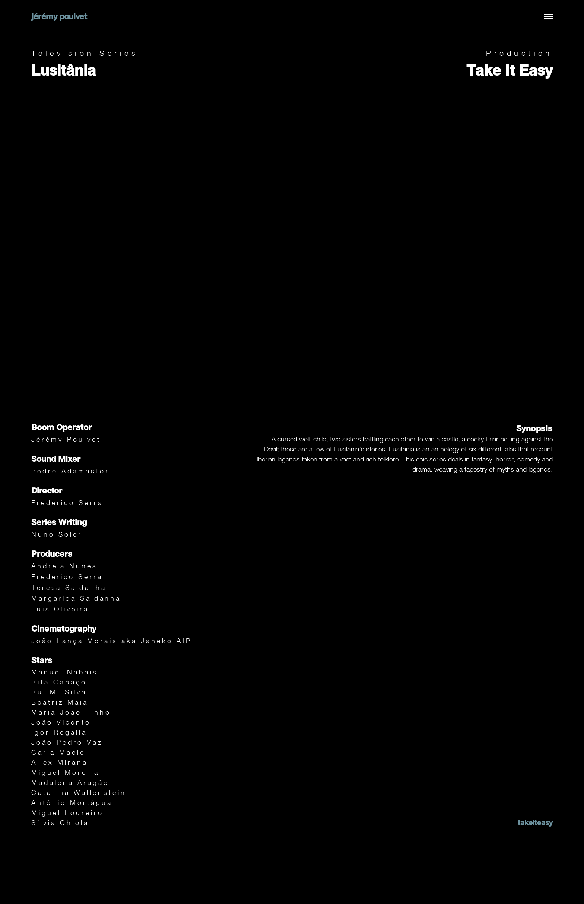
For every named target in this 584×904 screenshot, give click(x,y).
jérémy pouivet (59, 16)
